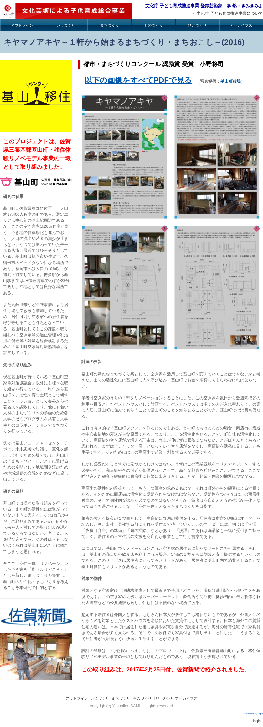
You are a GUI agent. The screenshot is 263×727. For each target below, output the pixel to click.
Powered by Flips (253, 713)
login (257, 721)
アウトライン (22, 25)
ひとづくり (197, 25)
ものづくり (153, 25)
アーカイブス (241, 25)
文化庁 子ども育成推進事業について (230, 13)
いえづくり (65, 25)
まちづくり (109, 25)
